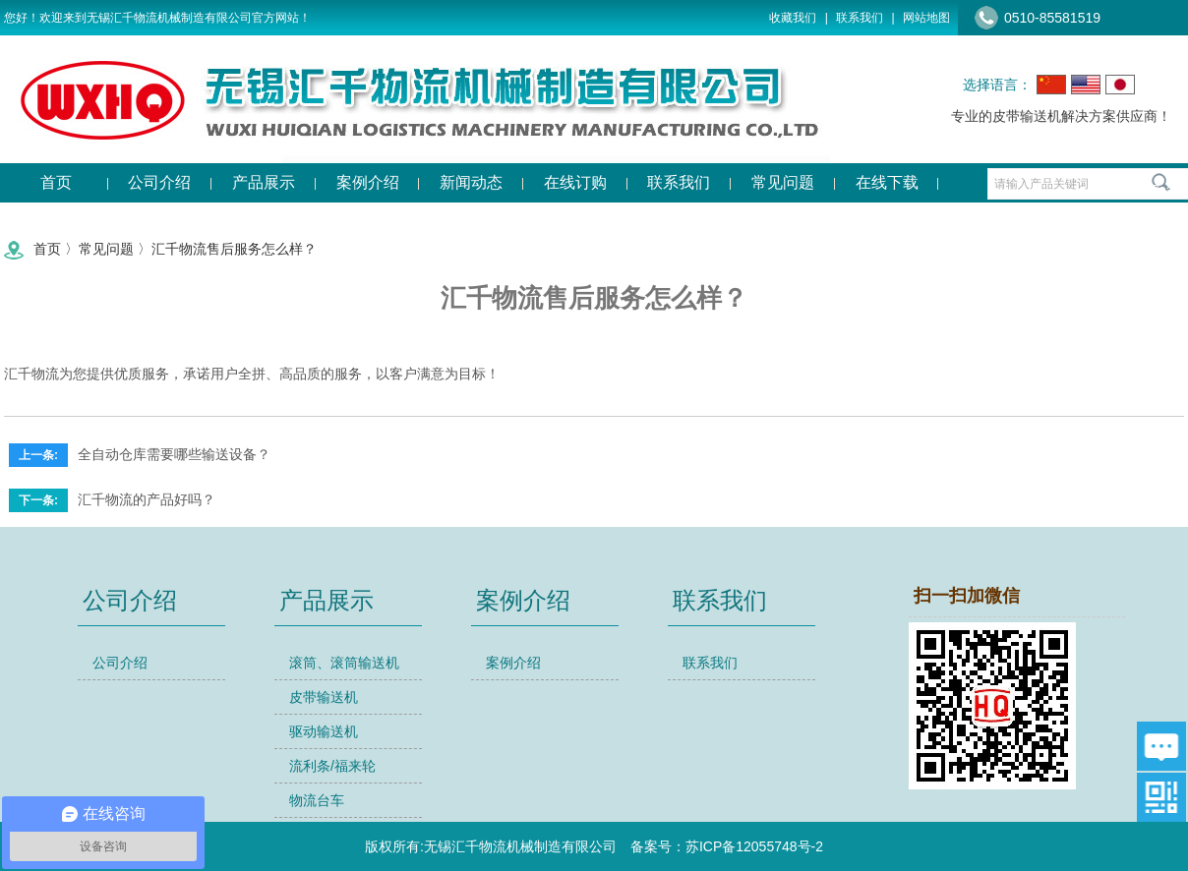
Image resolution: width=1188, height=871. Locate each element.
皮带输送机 (323, 697)
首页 (47, 249)
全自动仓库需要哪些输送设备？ (174, 454)
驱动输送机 (323, 731)
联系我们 (859, 18)
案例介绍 (513, 662)
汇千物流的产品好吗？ (146, 499)
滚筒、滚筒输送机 (344, 662)
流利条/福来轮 (332, 766)
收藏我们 (792, 18)
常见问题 (106, 249)
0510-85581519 (1052, 18)
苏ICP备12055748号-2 (754, 846)
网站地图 (926, 18)
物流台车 (316, 800)
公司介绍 (120, 662)
